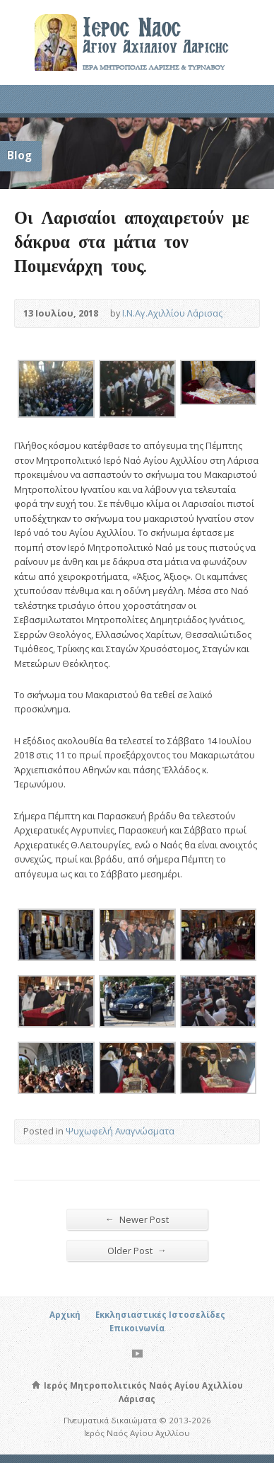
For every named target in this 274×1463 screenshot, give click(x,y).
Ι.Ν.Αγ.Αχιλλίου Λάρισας (172, 313)
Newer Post (137, 1219)
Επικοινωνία (137, 1328)
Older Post (137, 1250)
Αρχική (65, 1314)
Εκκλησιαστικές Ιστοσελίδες (160, 1314)
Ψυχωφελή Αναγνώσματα (120, 1131)
